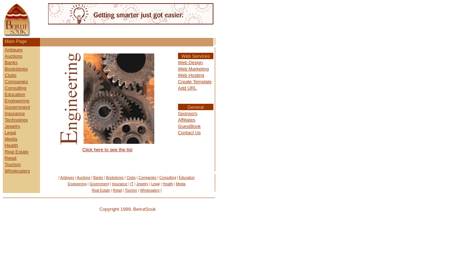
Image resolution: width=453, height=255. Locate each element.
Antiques (14, 49)
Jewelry (12, 126)
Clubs (10, 75)
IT (131, 184)
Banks (11, 62)
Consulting (15, 88)
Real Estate (16, 151)
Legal (10, 132)
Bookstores (16, 69)
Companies (16, 81)
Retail (10, 158)
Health (11, 145)
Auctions (13, 56)
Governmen (17, 107)
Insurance (15, 113)
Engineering (17, 100)
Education (15, 94)
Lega (155, 184)
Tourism (13, 164)
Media (11, 139)
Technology (16, 120)
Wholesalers (17, 171)
